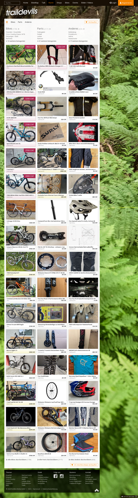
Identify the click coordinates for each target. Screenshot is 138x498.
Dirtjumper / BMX (12, 36)
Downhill (9, 475)
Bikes (67, 3)
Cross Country (10, 479)
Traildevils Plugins (75, 483)
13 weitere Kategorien (15, 41)
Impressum (36, 489)
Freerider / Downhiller (13, 32)
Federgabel (41, 32)
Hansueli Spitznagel (128, 496)
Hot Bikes (25, 477)
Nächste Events (27, 475)
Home (25, 3)
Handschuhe (72, 39)
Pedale (39, 34)
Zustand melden (43, 477)
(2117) (50, 460)
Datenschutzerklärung (50, 489)
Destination (73, 479)
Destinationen (26, 483)
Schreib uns (89, 477)
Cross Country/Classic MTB (15, 34)
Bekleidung (72, 32)
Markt (51, 3)
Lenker (39, 36)
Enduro (8, 481)
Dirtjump (8, 477)
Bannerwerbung (75, 475)
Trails (23, 485)
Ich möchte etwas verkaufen (84, 465)
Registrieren (126, 3)
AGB (29, 489)
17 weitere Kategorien (78, 41)
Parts (20, 22)
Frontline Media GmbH (18, 489)
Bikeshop (73, 477)
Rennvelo (9, 39)
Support (88, 475)
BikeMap (34, 3)
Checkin (40, 475)
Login (113, 3)
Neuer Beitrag (42, 481)
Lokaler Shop (26, 481)
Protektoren (72, 34)
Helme (70, 36)
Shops (59, 3)
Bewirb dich (89, 483)
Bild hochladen (42, 479)
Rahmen (40, 39)
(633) (81, 460)
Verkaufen (91, 22)
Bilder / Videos (87, 3)
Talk (43, 3)
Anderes (28, 22)
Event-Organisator (76, 481)
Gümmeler (9, 483)
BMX (7, 485)
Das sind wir (89, 481)
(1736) (18, 460)
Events (75, 3)
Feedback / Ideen (91, 479)
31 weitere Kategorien (46, 41)
